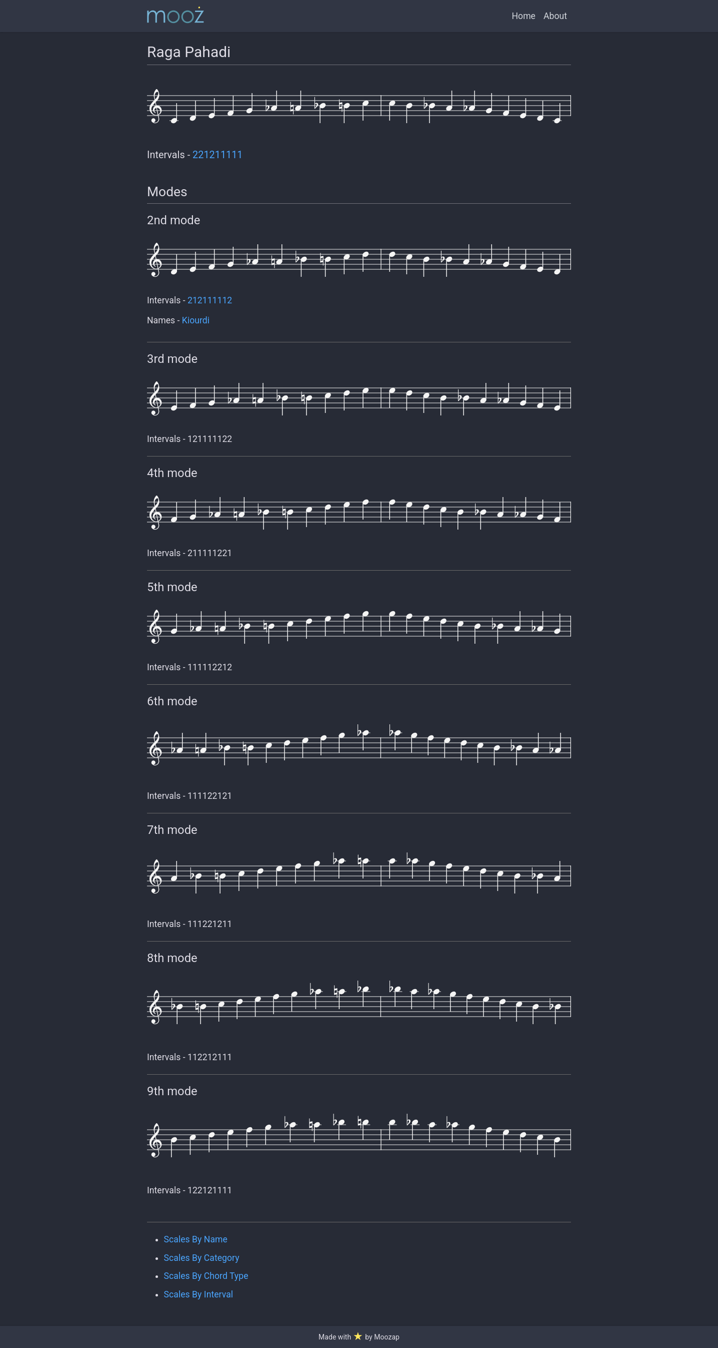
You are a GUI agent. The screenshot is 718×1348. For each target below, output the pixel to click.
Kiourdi (196, 320)
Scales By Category (202, 1258)
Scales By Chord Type (206, 1276)
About (555, 16)
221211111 (217, 155)
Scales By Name (196, 1239)
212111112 (210, 300)
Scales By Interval (198, 1294)
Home (524, 16)
